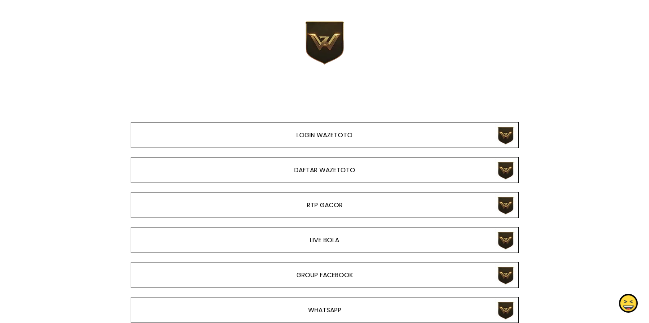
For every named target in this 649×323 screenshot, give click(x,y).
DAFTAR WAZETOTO (324, 170)
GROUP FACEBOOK (324, 275)
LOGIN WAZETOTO (324, 135)
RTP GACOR (324, 205)
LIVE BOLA (324, 240)
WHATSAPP (324, 310)
